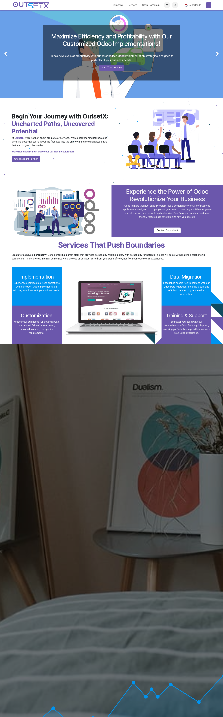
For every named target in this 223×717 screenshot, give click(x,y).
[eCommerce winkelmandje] (167, 5)
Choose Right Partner (26, 158)
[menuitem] (119, 5)
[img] (9, 54)
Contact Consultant (167, 230)
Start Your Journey (111, 67)
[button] (175, 5)
